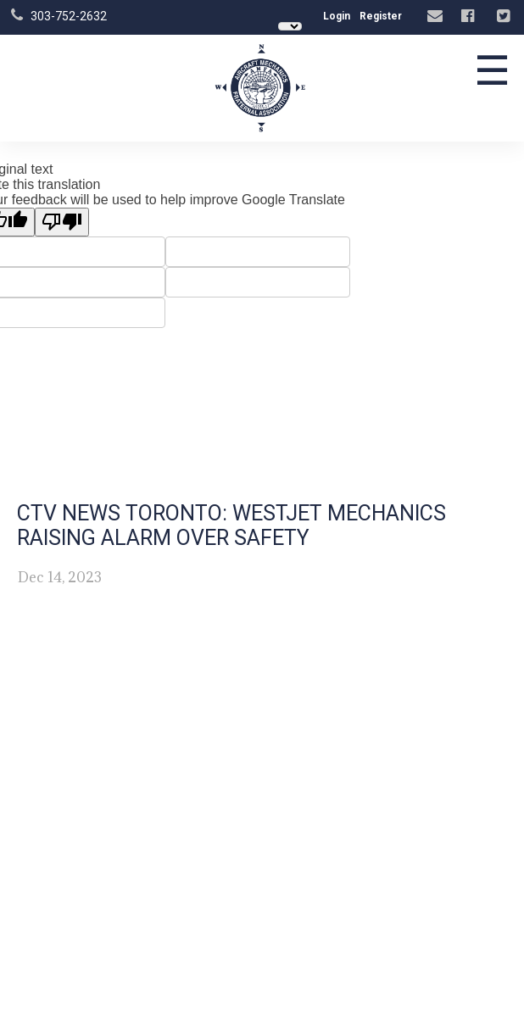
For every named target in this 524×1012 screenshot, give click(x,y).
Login (336, 16)
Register (381, 16)
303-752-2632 (69, 16)
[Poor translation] (62, 222)
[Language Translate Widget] (290, 26)
